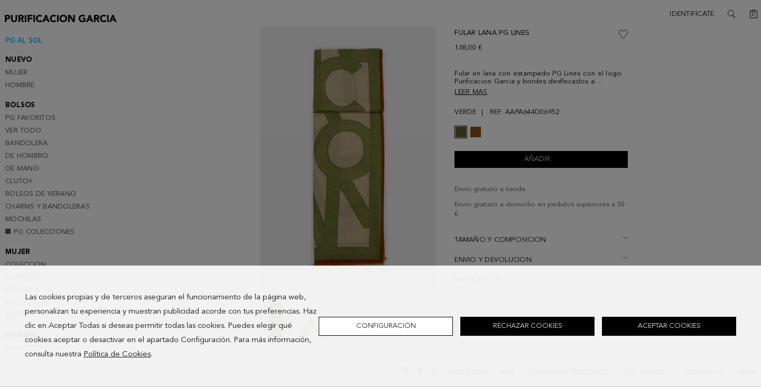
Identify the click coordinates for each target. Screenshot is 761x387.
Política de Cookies (117, 354)
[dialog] (380, 326)
